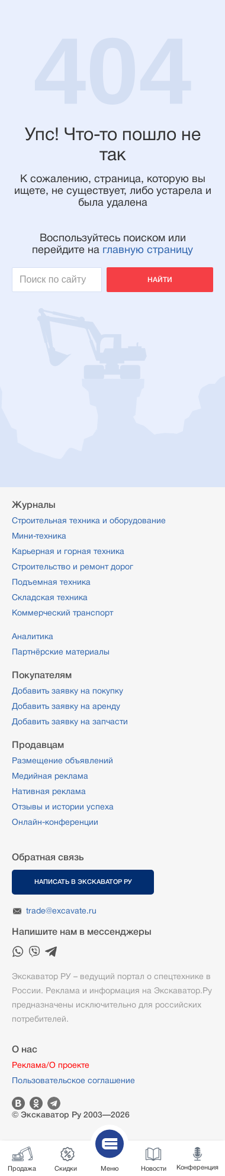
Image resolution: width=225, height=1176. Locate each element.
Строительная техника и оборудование (89, 520)
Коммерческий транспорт (62, 612)
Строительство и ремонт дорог (72, 566)
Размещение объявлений (62, 760)
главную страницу (147, 249)
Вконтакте (18, 1103)
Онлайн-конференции (55, 822)
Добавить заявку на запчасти (70, 721)
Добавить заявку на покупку (67, 690)
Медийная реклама (50, 775)
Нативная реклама (49, 791)
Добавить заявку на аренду (66, 706)
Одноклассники (36, 1103)
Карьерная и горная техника (68, 551)
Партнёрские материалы (61, 651)
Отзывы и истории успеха (63, 806)
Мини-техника (39, 535)
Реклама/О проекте (50, 1065)
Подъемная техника (51, 582)
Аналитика (32, 636)
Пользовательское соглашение (73, 1080)
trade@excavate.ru (61, 910)
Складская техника (50, 597)
